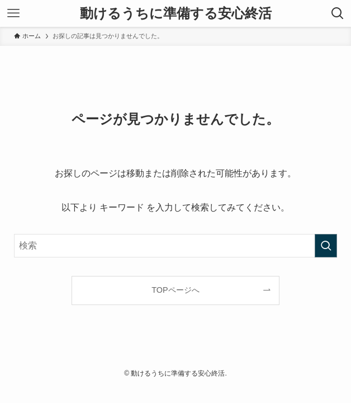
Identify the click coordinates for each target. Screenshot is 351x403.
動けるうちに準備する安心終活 (176, 13)
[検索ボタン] (337, 13)
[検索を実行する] (326, 245)
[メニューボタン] (13, 13)
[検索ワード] (175, 245)
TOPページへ (175, 289)
